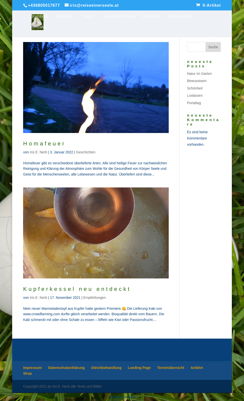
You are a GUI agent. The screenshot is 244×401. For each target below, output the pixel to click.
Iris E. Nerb (38, 152)
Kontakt (38, 27)
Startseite (40, 16)
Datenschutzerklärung (66, 368)
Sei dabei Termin (120, 16)
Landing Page (139, 368)
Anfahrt (197, 368)
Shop (88, 16)
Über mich (152, 16)
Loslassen (195, 95)
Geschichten (85, 152)
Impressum (32, 368)
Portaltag (194, 103)
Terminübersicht (170, 368)
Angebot (63, 16)
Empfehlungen (94, 298)
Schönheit (195, 88)
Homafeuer (44, 143)
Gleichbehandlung (106, 368)
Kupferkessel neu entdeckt (77, 289)
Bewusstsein (197, 81)
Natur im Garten (199, 74)
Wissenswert (180, 16)
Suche (213, 47)
